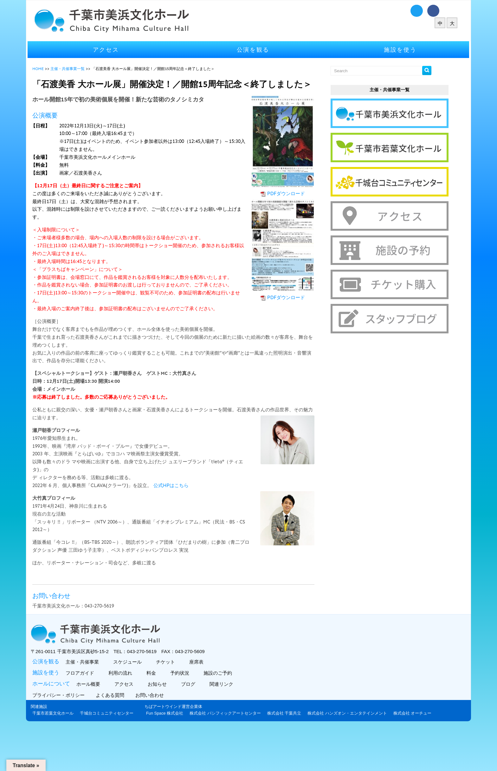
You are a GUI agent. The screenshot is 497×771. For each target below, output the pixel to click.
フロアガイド (105, 698)
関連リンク (246, 709)
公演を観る (253, 49)
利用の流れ (145, 698)
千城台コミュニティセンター (132, 738)
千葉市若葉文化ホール (79, 738)
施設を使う (383, 49)
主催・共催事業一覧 (93, 69)
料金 (176, 698)
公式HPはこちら (197, 505)
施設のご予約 (243, 698)
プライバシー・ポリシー (85, 720)
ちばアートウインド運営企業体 (85, 749)
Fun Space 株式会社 (76, 756)
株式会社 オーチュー (325, 756)
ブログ (213, 709)
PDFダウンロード (278, 205)
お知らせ (182, 709)
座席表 (221, 687)
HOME (64, 69)
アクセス (123, 49)
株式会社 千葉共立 (196, 756)
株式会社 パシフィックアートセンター (137, 756)
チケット (190, 687)
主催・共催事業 (107, 687)
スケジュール (153, 687)
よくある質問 (137, 720)
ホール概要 (113, 709)
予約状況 (205, 698)
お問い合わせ (176, 720)
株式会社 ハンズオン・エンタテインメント (259, 756)
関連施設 (65, 731)
